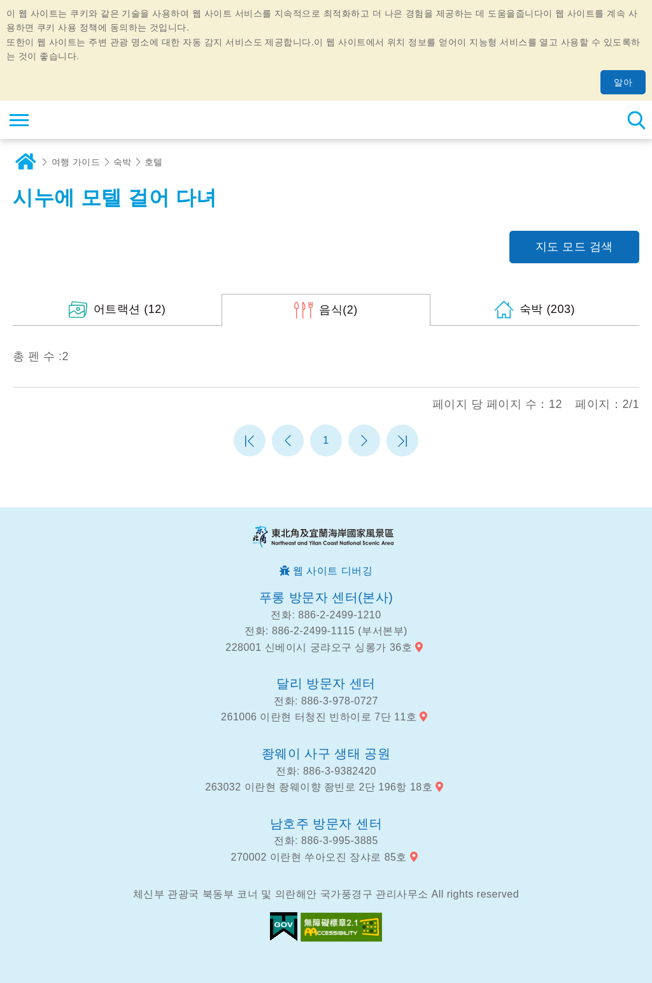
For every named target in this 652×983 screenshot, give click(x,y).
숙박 (122, 162)
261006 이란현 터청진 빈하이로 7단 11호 (318, 716)
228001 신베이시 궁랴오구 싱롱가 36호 (318, 647)
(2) (338, 309)
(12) (130, 309)
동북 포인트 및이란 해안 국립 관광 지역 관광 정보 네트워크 (87, 120)
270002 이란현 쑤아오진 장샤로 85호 (319, 857)
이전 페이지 (288, 440)
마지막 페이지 (402, 440)
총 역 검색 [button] (636, 120)
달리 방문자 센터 (326, 683)
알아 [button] (623, 82)
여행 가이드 (76, 162)
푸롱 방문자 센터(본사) (326, 597)
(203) (547, 309)
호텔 (154, 162)
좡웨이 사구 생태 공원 (326, 753)
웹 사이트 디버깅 (332, 570)
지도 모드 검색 (574, 246)
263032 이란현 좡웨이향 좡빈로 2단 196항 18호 (318, 787)
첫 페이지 (250, 440)
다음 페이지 (364, 440)
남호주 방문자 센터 (326, 824)
